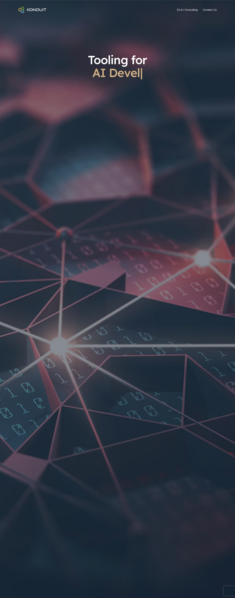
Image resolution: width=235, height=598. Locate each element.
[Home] (32, 10)
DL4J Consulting (187, 9)
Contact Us (210, 9)
